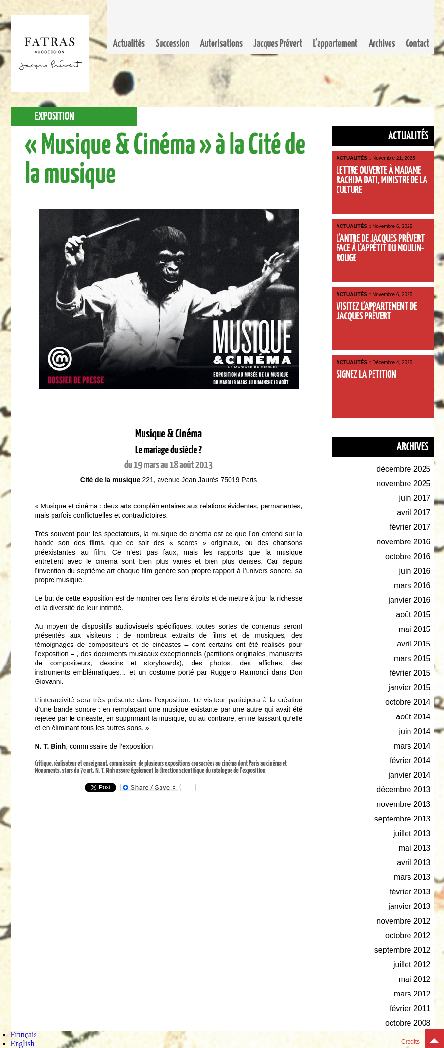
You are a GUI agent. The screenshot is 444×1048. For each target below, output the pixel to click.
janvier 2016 (409, 600)
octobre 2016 (407, 556)
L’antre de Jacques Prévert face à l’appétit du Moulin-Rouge (381, 248)
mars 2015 (412, 658)
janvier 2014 (409, 775)
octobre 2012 (407, 935)
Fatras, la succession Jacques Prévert (50, 53)
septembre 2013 (402, 819)
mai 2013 (415, 848)
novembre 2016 (403, 542)
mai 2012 (415, 979)
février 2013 (410, 892)
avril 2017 (413, 512)
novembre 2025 (403, 483)
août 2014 (413, 717)
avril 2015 (413, 644)
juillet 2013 (412, 833)
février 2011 (410, 1008)
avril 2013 (413, 862)
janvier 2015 (409, 687)
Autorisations (221, 44)
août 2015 (413, 615)
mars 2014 (412, 746)
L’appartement (335, 44)
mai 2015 (415, 629)
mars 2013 (412, 877)
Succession (172, 44)
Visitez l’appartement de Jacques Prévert (377, 311)
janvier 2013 (409, 906)
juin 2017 (415, 498)
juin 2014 (415, 731)
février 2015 (410, 673)
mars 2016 (412, 585)
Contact (418, 44)
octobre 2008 (407, 1023)
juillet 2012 (412, 965)
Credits (410, 1041)
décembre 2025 (403, 469)
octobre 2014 (407, 702)
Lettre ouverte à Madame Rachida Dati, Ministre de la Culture (382, 180)
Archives (382, 44)
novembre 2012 (403, 921)
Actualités (129, 44)
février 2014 (410, 760)
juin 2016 (415, 571)
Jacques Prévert (277, 44)
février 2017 (410, 527)
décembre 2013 (403, 790)
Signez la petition (366, 375)
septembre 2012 (402, 950)
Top (434, 1038)
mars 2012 (412, 994)
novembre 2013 (403, 804)
